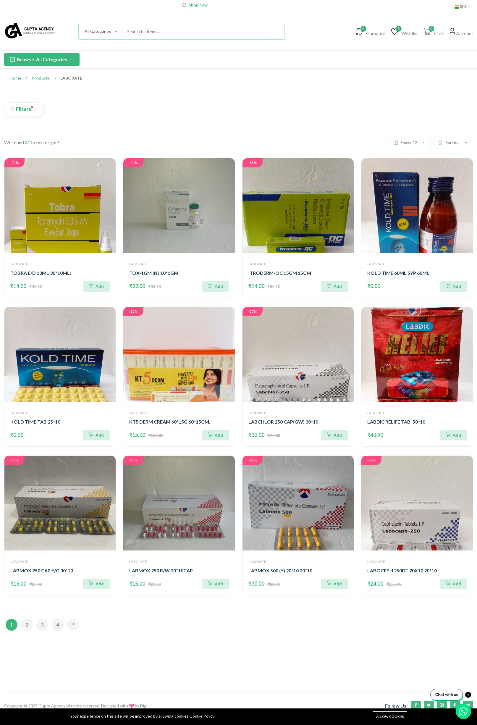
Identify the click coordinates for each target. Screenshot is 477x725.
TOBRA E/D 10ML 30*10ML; (40, 273)
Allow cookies (390, 716)
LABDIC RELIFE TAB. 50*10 (396, 421)
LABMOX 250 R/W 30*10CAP (161, 570)
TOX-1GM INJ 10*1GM (153, 273)
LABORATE (19, 264)
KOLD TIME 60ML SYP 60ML (398, 273)
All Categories (42, 59)
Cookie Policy (202, 715)
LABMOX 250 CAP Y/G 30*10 (41, 570)
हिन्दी (463, 6)
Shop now (198, 5)
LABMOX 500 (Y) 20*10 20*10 (280, 570)
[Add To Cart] (96, 286)
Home (15, 77)
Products (41, 77)
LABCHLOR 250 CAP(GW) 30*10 (283, 421)
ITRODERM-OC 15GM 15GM (279, 273)
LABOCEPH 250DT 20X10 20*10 (402, 570)
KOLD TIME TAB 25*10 (35, 421)
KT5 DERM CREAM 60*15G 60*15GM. (169, 421)
